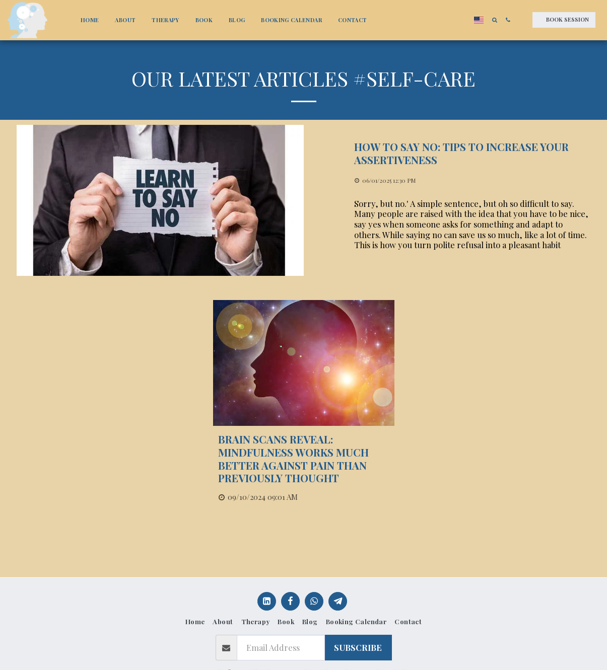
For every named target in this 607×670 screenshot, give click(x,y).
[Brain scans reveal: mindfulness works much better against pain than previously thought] (303, 459)
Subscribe (358, 647)
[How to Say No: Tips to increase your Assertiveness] (472, 153)
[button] (494, 20)
